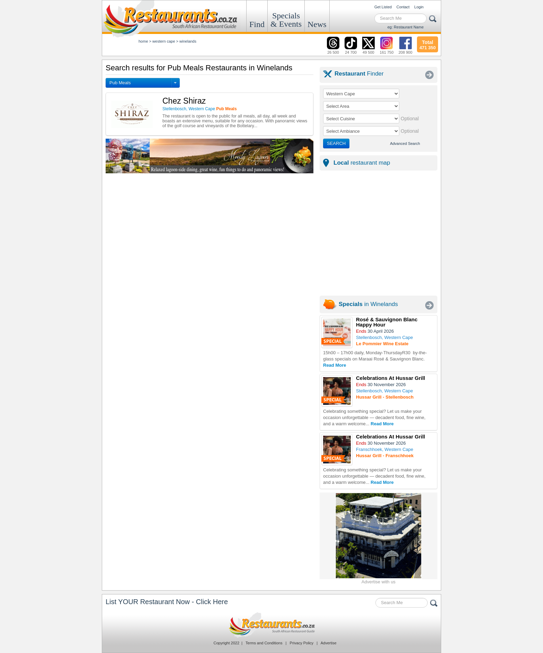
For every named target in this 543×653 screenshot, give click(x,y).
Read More (334, 365)
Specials (286, 19)
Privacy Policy (301, 643)
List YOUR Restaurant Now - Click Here (167, 602)
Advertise (329, 643)
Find (257, 24)
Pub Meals (120, 82)
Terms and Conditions (264, 643)
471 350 (427, 44)
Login (419, 7)
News (317, 24)
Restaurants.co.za (271, 625)
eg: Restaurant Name (406, 27)
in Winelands (368, 304)
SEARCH (336, 143)
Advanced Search (405, 143)
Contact (403, 7)
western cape (163, 41)
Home (143, 41)
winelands (187, 41)
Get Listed (383, 7)
